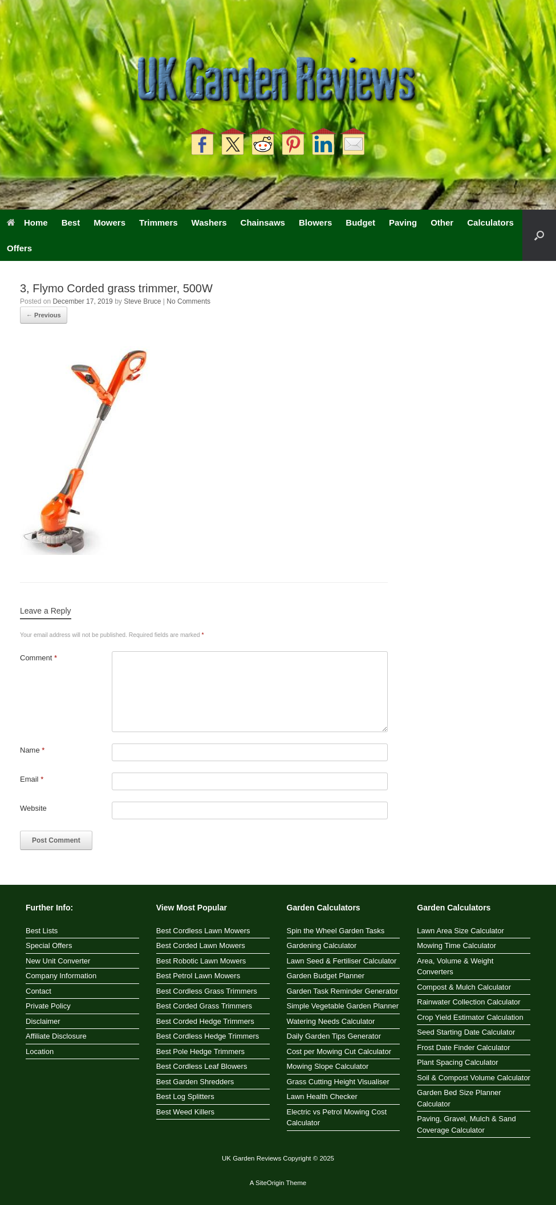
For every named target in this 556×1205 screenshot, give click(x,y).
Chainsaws (263, 222)
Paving (403, 222)
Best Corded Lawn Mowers (200, 945)
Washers (209, 222)
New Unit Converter (58, 961)
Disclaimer (43, 1021)
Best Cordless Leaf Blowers (201, 1066)
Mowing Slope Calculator (328, 1066)
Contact (38, 991)
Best (71, 222)
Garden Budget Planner (326, 975)
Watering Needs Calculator (331, 1021)
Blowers (315, 222)
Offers (19, 248)
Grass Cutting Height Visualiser (338, 1081)
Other (442, 222)
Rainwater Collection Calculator (468, 1002)
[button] (539, 235)
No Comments (188, 301)
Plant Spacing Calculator (457, 1062)
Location (40, 1051)
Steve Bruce (142, 301)
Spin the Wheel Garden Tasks (336, 930)
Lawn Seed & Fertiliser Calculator (342, 961)
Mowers (109, 222)
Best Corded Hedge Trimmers (205, 1021)
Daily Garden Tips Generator (334, 1036)
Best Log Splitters (185, 1096)
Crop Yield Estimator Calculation (470, 1017)
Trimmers (158, 222)
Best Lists (42, 930)
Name (32, 750)
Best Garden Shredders (195, 1081)
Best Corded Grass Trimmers (204, 1006)
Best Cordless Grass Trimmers (206, 991)
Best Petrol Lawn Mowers (198, 975)
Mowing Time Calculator (456, 945)
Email (31, 779)
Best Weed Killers (185, 1112)
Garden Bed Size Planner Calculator (459, 1098)
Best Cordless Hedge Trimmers (207, 1036)
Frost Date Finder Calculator (463, 1047)
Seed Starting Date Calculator (466, 1032)
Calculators (490, 222)
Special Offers (49, 945)
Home (27, 222)
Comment (38, 657)
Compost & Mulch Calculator (464, 987)
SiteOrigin (270, 1182)
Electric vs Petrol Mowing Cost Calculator (337, 1118)
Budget (360, 222)
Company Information (61, 975)
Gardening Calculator (322, 945)
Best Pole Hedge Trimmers (200, 1051)
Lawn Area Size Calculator (460, 930)
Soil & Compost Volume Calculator (473, 1077)
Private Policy (48, 1006)
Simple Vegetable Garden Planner (343, 1006)
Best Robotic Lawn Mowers (201, 961)
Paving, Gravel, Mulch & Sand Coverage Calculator (466, 1124)
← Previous (43, 315)
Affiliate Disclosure (56, 1036)
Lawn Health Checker (322, 1096)
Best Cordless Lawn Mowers (203, 930)
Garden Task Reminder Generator (343, 991)
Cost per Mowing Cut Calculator (339, 1051)
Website (33, 808)
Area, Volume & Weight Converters (455, 967)
